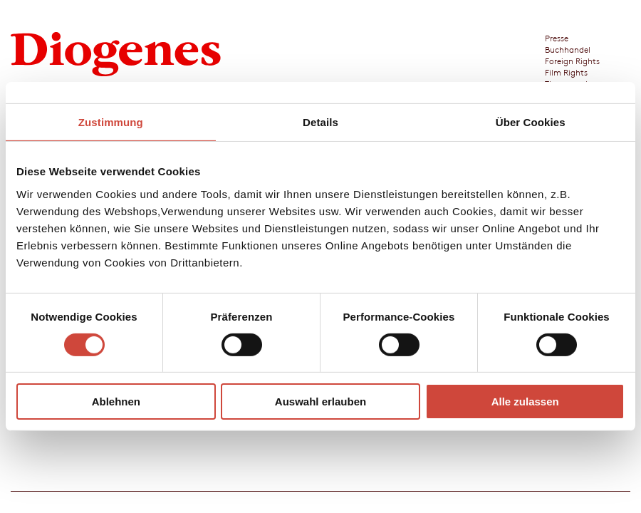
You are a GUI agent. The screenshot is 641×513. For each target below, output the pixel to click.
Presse (556, 37)
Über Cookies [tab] (531, 122)
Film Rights (566, 72)
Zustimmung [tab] (110, 122)
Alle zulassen (525, 401)
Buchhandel (567, 49)
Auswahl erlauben (320, 401)
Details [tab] (320, 122)
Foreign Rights (572, 60)
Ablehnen (116, 401)
